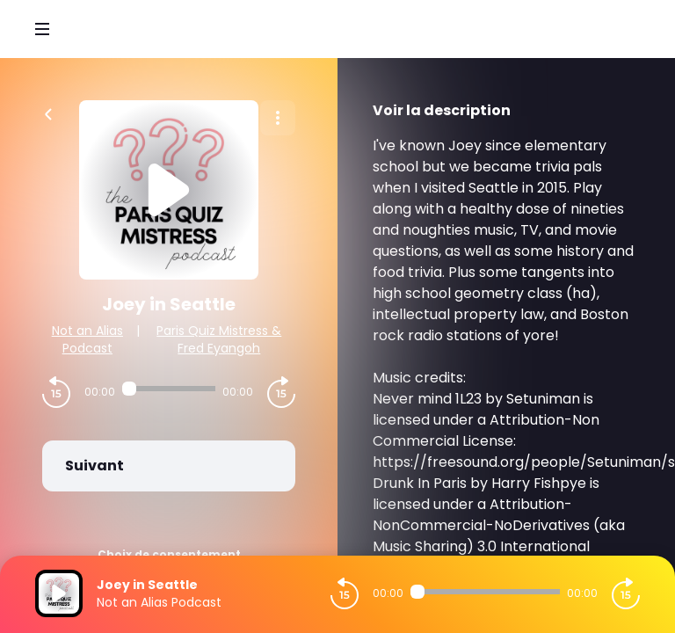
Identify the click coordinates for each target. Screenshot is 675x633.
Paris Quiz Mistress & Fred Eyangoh (218, 339)
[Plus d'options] (277, 117)
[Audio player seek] (168, 388)
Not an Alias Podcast (87, 339)
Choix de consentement (169, 554)
